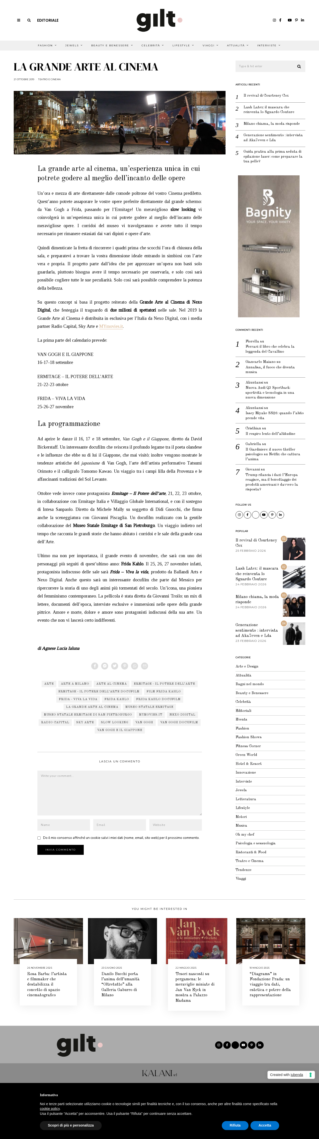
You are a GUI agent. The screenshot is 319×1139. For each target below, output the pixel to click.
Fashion (45, 45)
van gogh (144, 722)
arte (49, 683)
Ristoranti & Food (251, 852)
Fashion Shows (249, 737)
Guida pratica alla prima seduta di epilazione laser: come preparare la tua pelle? (273, 156)
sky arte (85, 722)
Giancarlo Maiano (260, 362)
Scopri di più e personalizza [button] (71, 1125)
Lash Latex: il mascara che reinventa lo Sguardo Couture (268, 110)
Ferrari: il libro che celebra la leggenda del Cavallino (270, 349)
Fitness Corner (248, 746)
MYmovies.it (111, 326)
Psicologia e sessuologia (256, 843)
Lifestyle (181, 45)
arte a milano (75, 683)
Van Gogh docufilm (179, 722)
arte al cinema (111, 683)
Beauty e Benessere (110, 45)
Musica (241, 826)
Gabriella (253, 444)
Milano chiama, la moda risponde (271, 124)
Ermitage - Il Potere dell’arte (164, 683)
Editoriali (243, 711)
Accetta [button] (264, 1125)
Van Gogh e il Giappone (119, 730)
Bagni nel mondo (250, 684)
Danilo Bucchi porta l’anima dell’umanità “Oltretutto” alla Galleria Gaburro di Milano (120, 985)
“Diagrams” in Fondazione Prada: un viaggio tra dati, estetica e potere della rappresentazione (270, 985)
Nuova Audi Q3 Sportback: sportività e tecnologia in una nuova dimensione (269, 393)
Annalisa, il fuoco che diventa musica (270, 370)
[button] (299, 66)
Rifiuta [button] (235, 1125)
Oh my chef (245, 835)
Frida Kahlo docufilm (158, 699)
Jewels (72, 45)
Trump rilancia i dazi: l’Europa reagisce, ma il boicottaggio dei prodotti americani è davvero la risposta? (271, 482)
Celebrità (151, 45)
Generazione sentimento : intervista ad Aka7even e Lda (273, 138)
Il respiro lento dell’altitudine (270, 434)
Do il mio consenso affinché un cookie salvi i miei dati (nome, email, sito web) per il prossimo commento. (121, 837)
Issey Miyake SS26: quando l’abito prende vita (274, 415)
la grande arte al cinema (92, 707)
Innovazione (246, 773)
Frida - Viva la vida (78, 699)
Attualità (236, 45)
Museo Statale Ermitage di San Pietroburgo (88, 714)
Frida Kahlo (116, 699)
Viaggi (209, 45)
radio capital (55, 722)
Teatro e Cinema (49, 79)
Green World (246, 755)
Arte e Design (247, 667)
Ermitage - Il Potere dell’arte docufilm (99, 691)
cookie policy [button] (50, 1109)
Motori (241, 817)
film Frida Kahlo (164, 691)
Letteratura (246, 799)
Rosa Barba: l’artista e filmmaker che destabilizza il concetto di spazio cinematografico (47, 985)
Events (241, 720)
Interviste (267, 45)
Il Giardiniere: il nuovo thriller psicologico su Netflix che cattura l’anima (272, 454)
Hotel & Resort (249, 764)
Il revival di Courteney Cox (266, 96)
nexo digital (182, 714)
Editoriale (48, 20)
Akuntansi (254, 383)
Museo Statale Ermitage (149, 707)
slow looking (114, 722)
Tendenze (243, 870)
